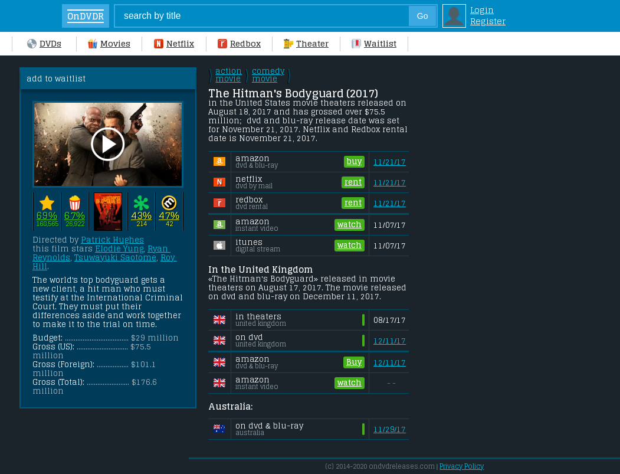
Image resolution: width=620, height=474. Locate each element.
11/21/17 (389, 162)
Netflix (174, 43)
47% (169, 215)
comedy (268, 75)
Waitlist (374, 43)
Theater (306, 43)
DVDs (44, 43)
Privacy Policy (461, 466)
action (228, 75)
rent (353, 182)
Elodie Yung (119, 249)
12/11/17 (389, 341)
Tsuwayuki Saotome (115, 257)
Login (482, 9)
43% (141, 215)
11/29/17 (389, 429)
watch (349, 225)
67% (74, 215)
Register (488, 21)
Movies (109, 43)
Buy (354, 362)
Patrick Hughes (112, 240)
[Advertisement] (512, 141)
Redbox (239, 43)
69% (47, 215)
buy (354, 161)
